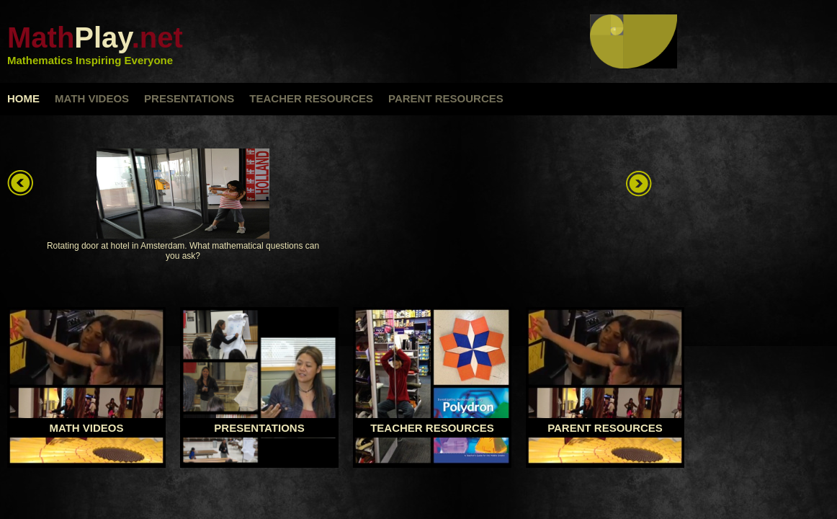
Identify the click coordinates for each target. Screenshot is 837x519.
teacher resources (311, 98)
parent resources (445, 98)
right (640, 183)
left (21, 183)
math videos (92, 98)
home (23, 98)
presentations (189, 98)
